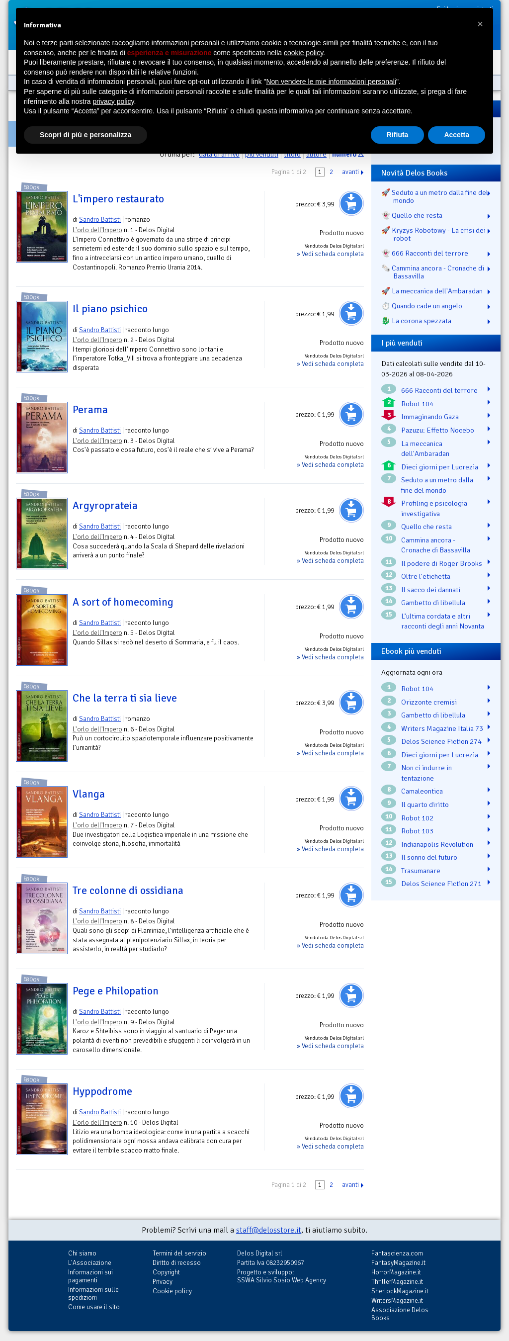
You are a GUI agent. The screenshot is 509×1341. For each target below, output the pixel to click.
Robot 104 (417, 403)
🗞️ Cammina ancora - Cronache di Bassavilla (432, 272)
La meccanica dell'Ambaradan (425, 448)
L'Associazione (89, 1262)
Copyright (166, 1272)
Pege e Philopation (116, 990)
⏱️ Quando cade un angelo (421, 306)
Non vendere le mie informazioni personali (331, 82)
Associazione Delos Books (399, 1314)
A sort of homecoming (123, 602)
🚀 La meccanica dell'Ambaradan (432, 291)
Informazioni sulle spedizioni (93, 1293)
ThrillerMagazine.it (397, 1281)
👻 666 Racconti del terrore (424, 253)
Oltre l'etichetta (425, 576)
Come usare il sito (94, 1307)
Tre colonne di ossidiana (128, 890)
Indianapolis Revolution (437, 844)
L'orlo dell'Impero (97, 230)
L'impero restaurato (118, 198)
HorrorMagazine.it (396, 1272)
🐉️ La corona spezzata (416, 321)
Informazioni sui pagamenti (90, 1276)
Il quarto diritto (425, 804)
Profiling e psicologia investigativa (434, 508)
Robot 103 (417, 830)
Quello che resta (426, 526)
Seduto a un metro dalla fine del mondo (437, 485)
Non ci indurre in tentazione (426, 773)
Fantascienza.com (397, 1253)
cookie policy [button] (303, 53)
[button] (480, 24)
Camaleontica (422, 791)
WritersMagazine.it (397, 1300)
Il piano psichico (110, 308)
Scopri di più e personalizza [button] (85, 135)
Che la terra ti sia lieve (125, 698)
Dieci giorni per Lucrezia (439, 466)
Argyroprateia (105, 505)
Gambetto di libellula (433, 602)
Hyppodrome (102, 1091)
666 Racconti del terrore (439, 390)
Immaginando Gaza (430, 416)
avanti (350, 172)
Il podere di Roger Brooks (441, 563)
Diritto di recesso (177, 1262)
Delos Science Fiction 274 (441, 741)
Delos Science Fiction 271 (441, 883)
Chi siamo (82, 1253)
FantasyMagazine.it (398, 1262)
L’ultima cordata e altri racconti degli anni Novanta (442, 621)
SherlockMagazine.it (399, 1291)
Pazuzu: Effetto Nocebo (437, 430)
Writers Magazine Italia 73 (442, 728)
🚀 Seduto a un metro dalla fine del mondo (434, 196)
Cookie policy (172, 1291)
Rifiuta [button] (398, 135)
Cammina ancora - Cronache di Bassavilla (435, 545)
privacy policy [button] (113, 101)
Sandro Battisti (100, 219)
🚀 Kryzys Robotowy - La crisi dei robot (433, 234)
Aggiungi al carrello (351, 203)
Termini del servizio (179, 1253)
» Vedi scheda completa (330, 254)
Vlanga (89, 794)
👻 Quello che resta (411, 215)
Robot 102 (417, 817)
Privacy (162, 1281)
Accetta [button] (456, 135)
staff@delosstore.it (268, 1230)
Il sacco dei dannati (430, 589)
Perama (90, 409)
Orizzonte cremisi (429, 702)
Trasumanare (420, 870)
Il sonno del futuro (429, 857)
